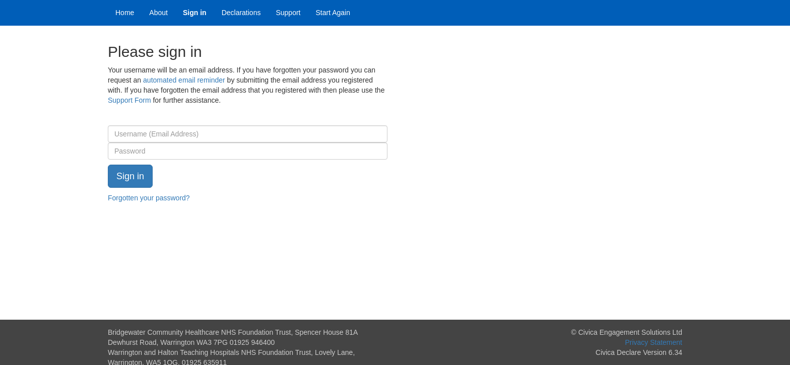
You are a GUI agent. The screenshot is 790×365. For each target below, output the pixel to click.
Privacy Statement (653, 342)
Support (288, 13)
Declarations (241, 13)
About (158, 13)
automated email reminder (184, 80)
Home (124, 13)
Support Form (129, 100)
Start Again (333, 13)
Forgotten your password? (149, 198)
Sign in (195, 13)
